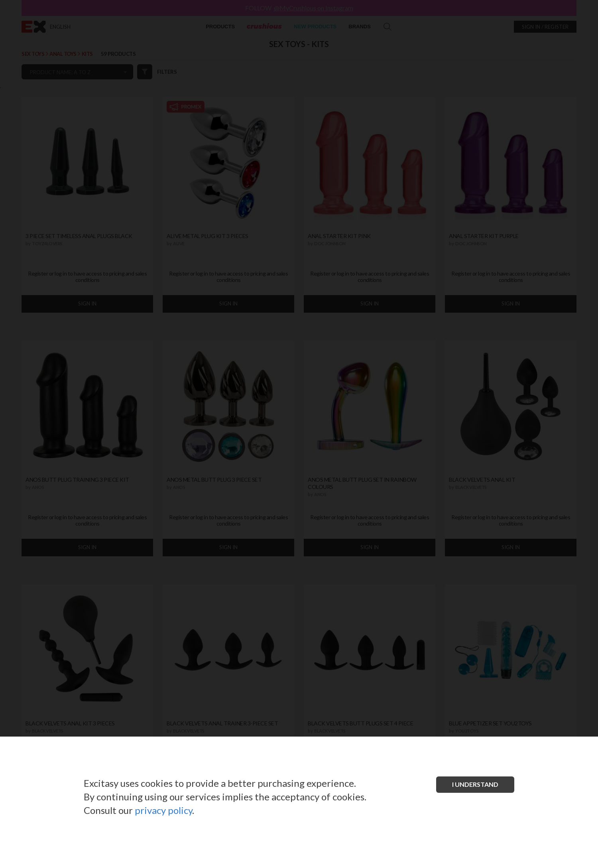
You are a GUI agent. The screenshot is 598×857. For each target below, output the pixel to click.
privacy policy (163, 810)
